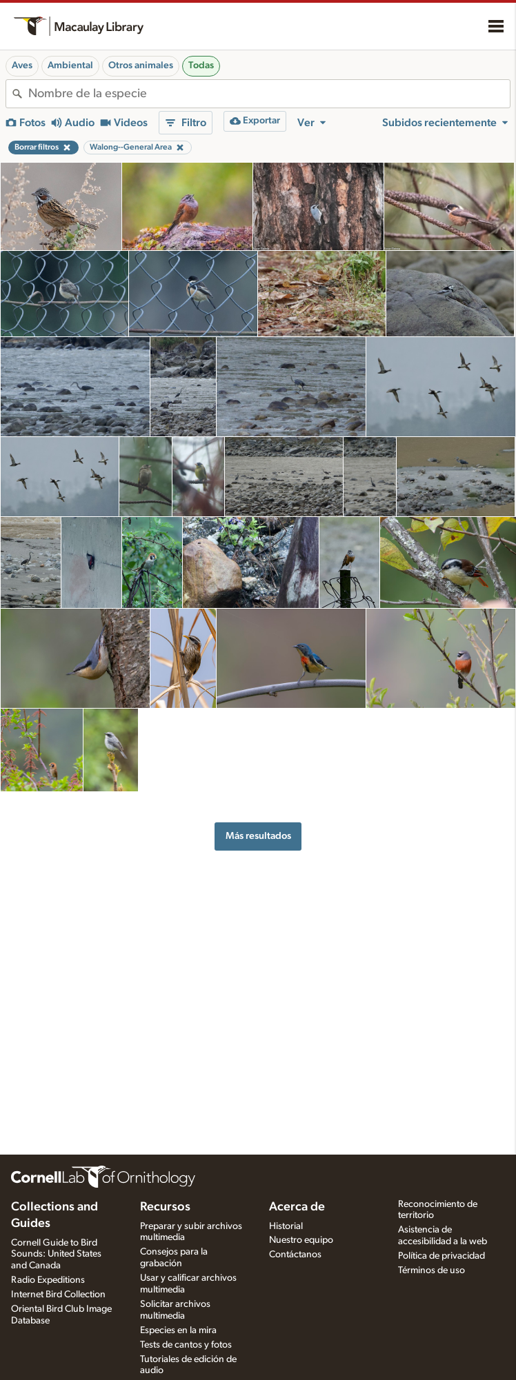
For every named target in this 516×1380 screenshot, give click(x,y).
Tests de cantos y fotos (186, 1345)
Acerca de (297, 1207)
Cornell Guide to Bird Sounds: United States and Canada (56, 1254)
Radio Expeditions (48, 1280)
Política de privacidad (441, 1256)
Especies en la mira (178, 1330)
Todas (201, 65)
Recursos (165, 1207)
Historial (286, 1226)
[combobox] (269, 94)
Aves (22, 65)
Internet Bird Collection (58, 1294)
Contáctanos (295, 1254)
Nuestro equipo (301, 1240)
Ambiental (70, 65)
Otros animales (140, 65)
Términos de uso (431, 1270)
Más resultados (258, 836)
